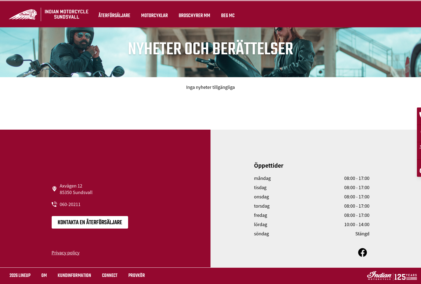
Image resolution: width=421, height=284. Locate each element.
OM (44, 276)
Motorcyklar (153, 14)
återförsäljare (113, 14)
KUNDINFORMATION (74, 276)
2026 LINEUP (20, 276)
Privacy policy (66, 252)
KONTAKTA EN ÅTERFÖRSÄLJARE (90, 222)
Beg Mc (227, 14)
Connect (109, 276)
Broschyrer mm (193, 14)
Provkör (136, 276)
